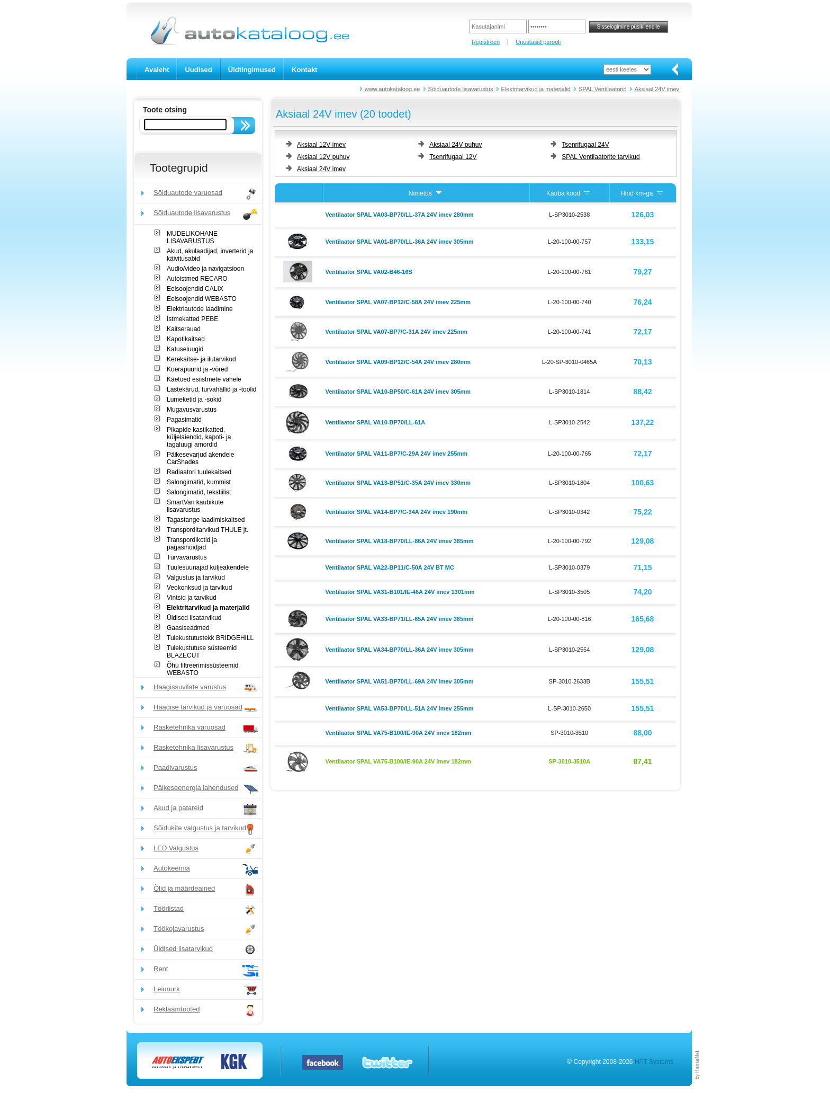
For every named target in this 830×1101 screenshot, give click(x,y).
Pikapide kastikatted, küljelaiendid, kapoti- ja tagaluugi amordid (199, 437)
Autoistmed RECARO (197, 278)
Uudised (198, 70)
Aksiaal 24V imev (657, 89)
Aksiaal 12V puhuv (323, 157)
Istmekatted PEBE (192, 319)
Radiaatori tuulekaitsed (199, 472)
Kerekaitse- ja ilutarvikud (201, 359)
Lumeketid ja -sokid (194, 399)
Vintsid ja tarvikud (191, 597)
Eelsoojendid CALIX (195, 288)
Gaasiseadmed (188, 628)
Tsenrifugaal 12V (452, 157)
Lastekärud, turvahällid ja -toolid (211, 389)
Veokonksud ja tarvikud (199, 587)
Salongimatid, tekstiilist (199, 492)
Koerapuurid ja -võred (197, 369)
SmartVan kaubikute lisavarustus (195, 506)
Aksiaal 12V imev (321, 144)
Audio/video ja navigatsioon (205, 268)
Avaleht (157, 70)
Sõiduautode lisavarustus (460, 89)
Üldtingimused (252, 70)
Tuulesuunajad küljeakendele (208, 567)
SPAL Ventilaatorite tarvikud (600, 157)
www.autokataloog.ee (392, 89)
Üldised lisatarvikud (194, 617)
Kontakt (304, 70)
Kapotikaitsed (186, 339)
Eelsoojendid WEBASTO (202, 299)
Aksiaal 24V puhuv (455, 144)
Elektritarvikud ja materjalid (536, 89)
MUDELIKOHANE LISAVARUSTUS (192, 237)
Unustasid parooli (538, 42)
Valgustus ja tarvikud (196, 577)
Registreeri (486, 42)
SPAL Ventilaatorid (603, 89)
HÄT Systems (654, 1062)
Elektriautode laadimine (200, 309)
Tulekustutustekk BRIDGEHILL (210, 638)
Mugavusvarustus (191, 409)
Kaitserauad (184, 329)
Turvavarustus (187, 557)
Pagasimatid (184, 419)
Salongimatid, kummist (199, 482)
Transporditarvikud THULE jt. (207, 530)
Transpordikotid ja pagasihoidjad (192, 543)
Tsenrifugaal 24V (585, 144)
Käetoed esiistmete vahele (204, 379)
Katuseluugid (185, 349)
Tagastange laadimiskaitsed (206, 519)
